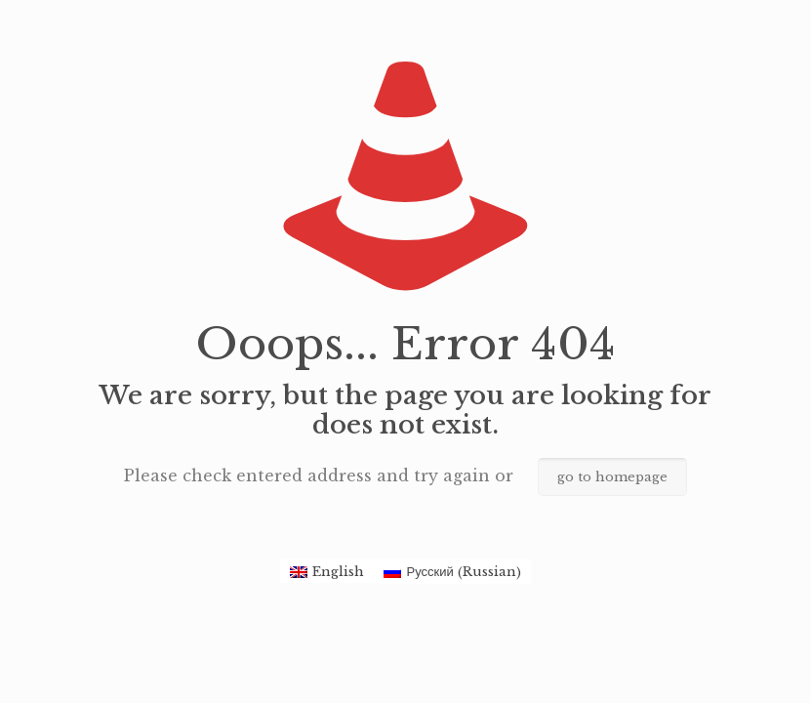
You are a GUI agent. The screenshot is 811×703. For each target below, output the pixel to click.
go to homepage (612, 477)
